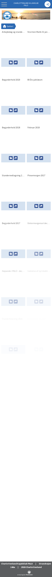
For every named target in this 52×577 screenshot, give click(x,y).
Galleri (8, 26)
